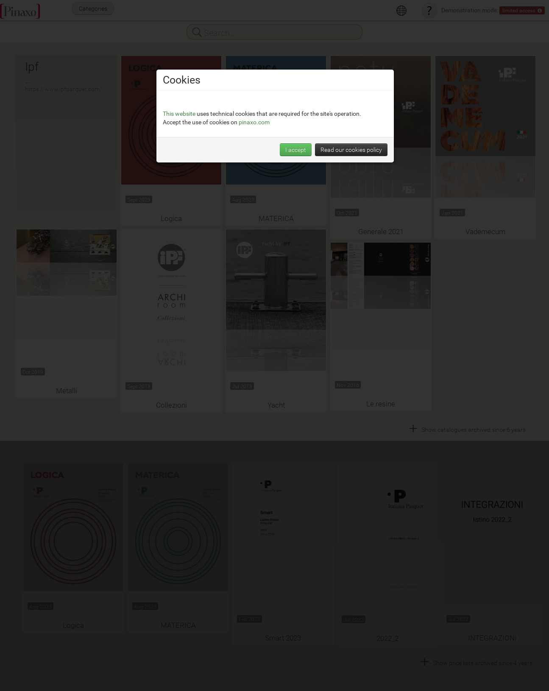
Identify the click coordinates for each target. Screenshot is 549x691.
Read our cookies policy (351, 112)
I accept (295, 112)
